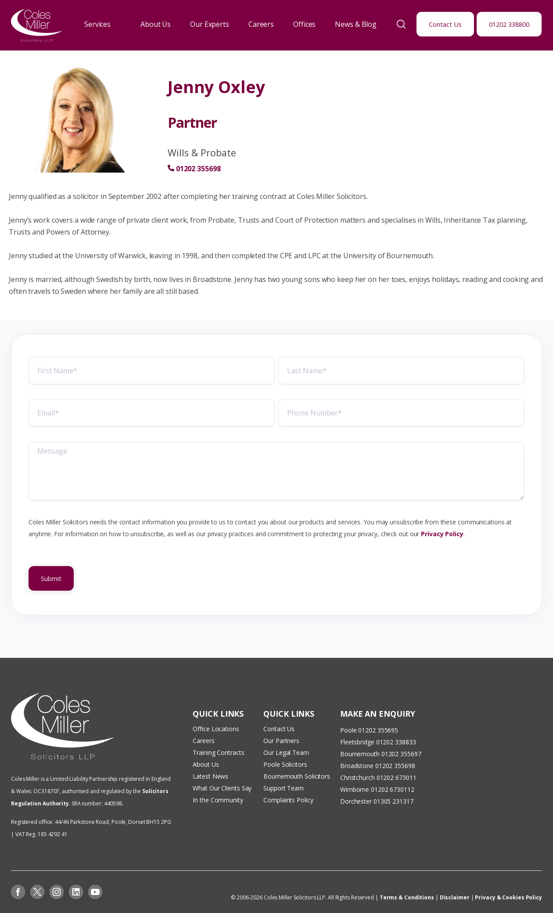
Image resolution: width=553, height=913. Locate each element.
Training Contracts (218, 752)
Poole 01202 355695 (369, 730)
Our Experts (209, 24)
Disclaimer (455, 897)
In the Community (218, 800)
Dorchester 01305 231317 (376, 801)
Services (97, 24)
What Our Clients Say (223, 788)
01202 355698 (198, 168)
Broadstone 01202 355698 (377, 765)
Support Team (283, 788)
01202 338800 (509, 24)
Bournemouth (360, 754)
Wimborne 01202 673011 (375, 789)
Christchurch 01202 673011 (378, 777)
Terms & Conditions (407, 897)
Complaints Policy (288, 800)
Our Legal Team (286, 752)
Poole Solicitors (285, 764)
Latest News (210, 776)
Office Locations (216, 729)
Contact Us (445, 24)
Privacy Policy (442, 535)
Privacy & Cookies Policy (508, 897)
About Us (155, 24)
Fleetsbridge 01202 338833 (378, 742)
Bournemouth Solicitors (296, 776)
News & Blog (356, 24)
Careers (261, 24)
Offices (304, 24)
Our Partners (281, 740)
